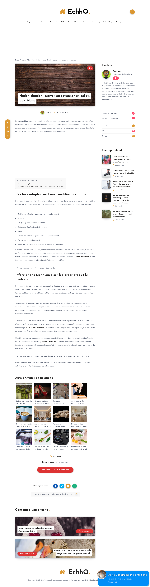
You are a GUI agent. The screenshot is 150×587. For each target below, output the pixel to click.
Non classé (106, 126)
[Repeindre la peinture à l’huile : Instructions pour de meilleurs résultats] (106, 184)
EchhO (74, 11)
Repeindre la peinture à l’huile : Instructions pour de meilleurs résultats (123, 184)
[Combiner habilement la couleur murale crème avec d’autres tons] (106, 159)
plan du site (82, 580)
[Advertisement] (75, 42)
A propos (119, 22)
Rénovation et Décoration (60, 22)
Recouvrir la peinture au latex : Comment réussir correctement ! (123, 214)
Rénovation (31, 60)
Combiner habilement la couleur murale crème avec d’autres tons (123, 159)
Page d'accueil (20, 60)
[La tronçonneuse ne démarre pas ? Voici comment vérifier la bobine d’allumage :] (106, 197)
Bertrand (117, 71)
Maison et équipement (83, 22)
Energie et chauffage (104, 22)
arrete (58, 462)
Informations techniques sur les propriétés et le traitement (40, 186)
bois (62, 462)
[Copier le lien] (55, 494)
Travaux (44, 22)
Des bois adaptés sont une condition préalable (36, 184)
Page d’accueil (32, 22)
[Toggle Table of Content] (60, 180)
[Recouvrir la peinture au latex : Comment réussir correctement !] (106, 214)
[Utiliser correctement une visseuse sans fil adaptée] (106, 173)
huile (67, 462)
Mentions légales (96, 580)
